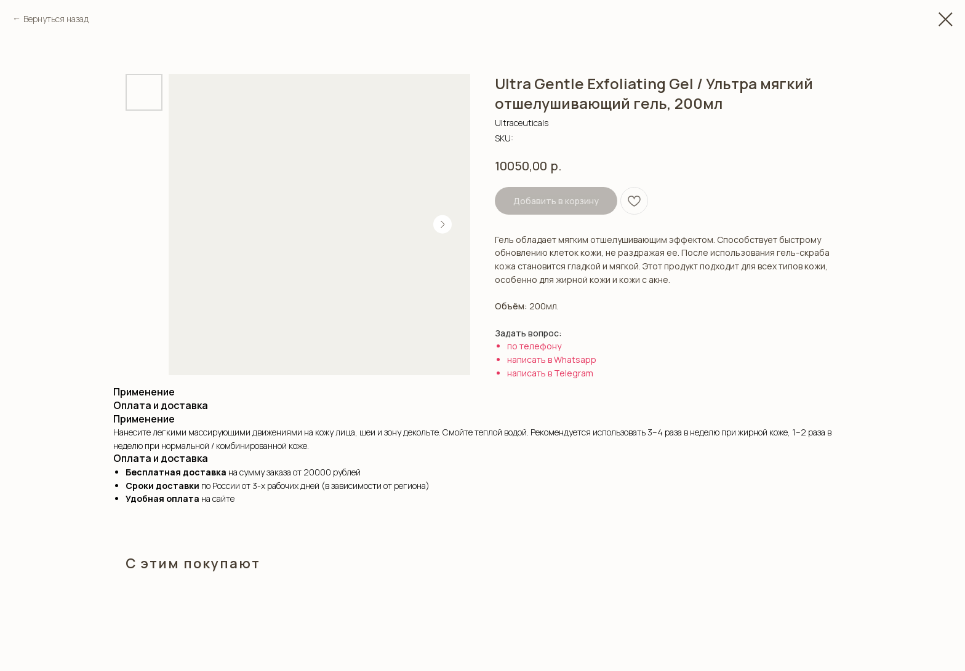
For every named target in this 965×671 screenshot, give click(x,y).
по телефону (534, 346)
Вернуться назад (56, 19)
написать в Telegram (550, 373)
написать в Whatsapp (551, 359)
